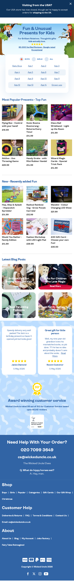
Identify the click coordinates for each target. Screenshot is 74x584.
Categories (34, 496)
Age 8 (17, 82)
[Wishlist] (58, 22)
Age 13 (30, 88)
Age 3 (56, 69)
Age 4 (17, 76)
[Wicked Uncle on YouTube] (46, 577)
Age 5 (30, 76)
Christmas (7, 502)
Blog (16, 542)
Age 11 (57, 82)
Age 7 (56, 76)
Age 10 (44, 82)
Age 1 (30, 69)
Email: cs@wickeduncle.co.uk (16, 525)
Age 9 (30, 82)
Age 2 (43, 69)
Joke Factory (43, 542)
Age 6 (43, 76)
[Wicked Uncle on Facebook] (28, 577)
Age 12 (17, 88)
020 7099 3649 (37, 453)
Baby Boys (17, 69)
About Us (6, 542)
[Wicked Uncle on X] (34, 577)
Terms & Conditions (42, 519)
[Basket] (69, 22)
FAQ (27, 519)
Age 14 (44, 88)
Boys (4, 496)
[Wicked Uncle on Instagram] (40, 577)
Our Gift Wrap (64, 496)
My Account (27, 542)
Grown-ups (57, 88)
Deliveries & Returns (12, 519)
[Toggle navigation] (6, 22)
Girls (12, 496)
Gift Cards (48, 496)
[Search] (63, 22)
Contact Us (61, 519)
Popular (22, 496)
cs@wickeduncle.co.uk (37, 460)
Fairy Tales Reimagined (13, 548)
